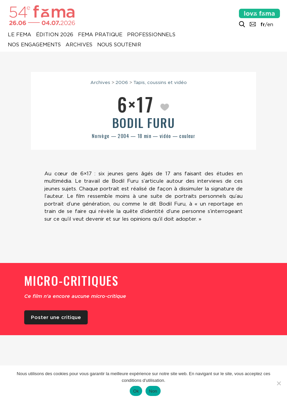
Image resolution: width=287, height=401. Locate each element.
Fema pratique (100, 35)
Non (153, 391)
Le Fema (19, 35)
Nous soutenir (119, 45)
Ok (136, 391)
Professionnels (151, 35)
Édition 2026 (54, 35)
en (270, 24)
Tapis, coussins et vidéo (160, 82)
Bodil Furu (143, 122)
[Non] (278, 383)
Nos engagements (34, 45)
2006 (122, 82)
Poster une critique (56, 317)
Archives (79, 45)
